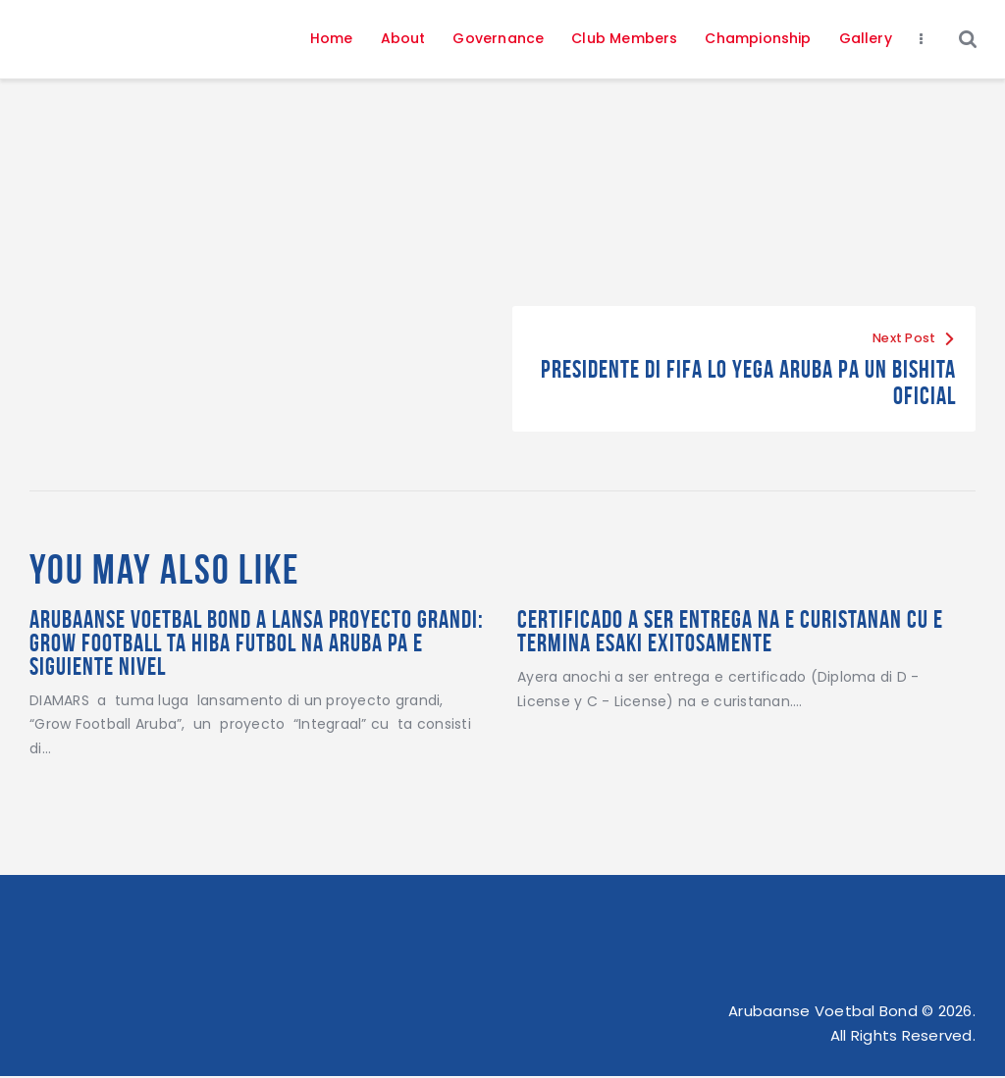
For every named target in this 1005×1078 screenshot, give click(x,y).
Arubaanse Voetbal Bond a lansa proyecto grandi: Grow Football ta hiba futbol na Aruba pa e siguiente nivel (249, 644)
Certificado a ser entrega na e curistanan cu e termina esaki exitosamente (737, 632)
